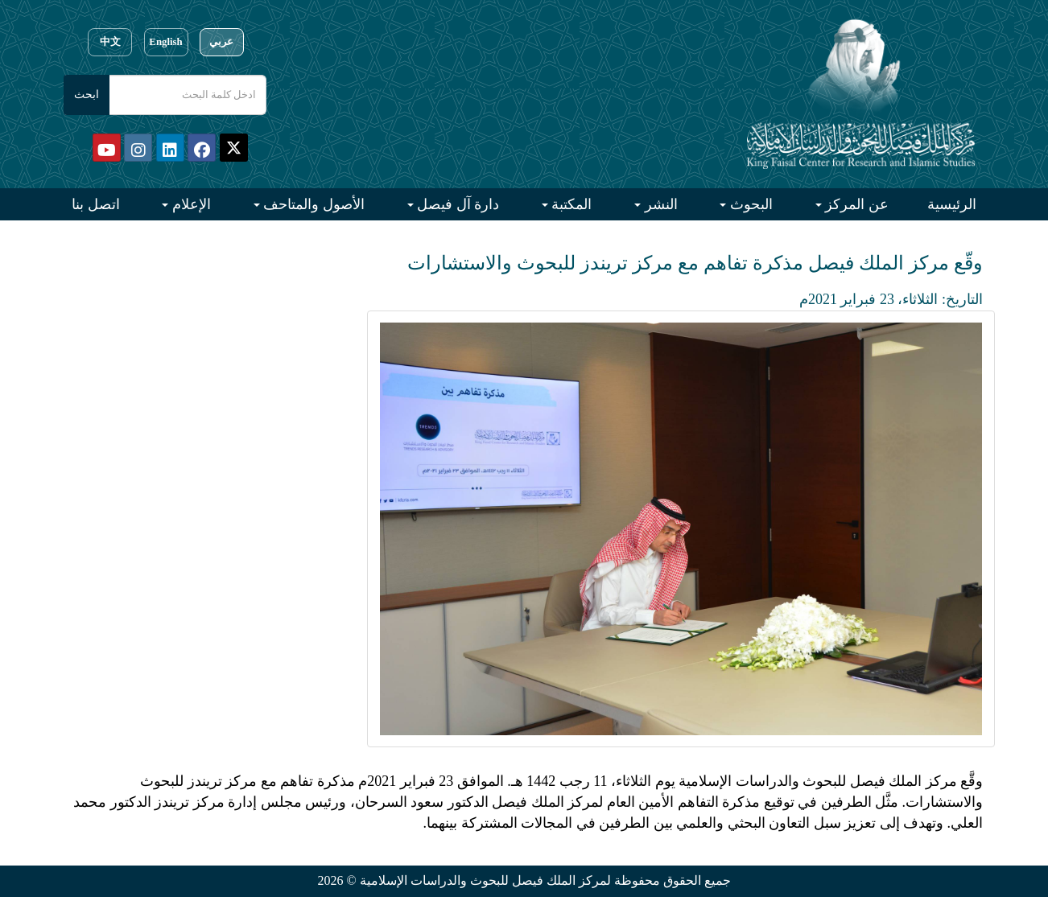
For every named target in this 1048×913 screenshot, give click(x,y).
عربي (221, 41)
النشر (659, 204)
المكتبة (570, 204)
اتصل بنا (96, 204)
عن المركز (855, 204)
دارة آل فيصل (457, 204)
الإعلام (189, 204)
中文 (110, 41)
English (165, 41)
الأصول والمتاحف (312, 204)
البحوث (749, 204)
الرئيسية (951, 204)
